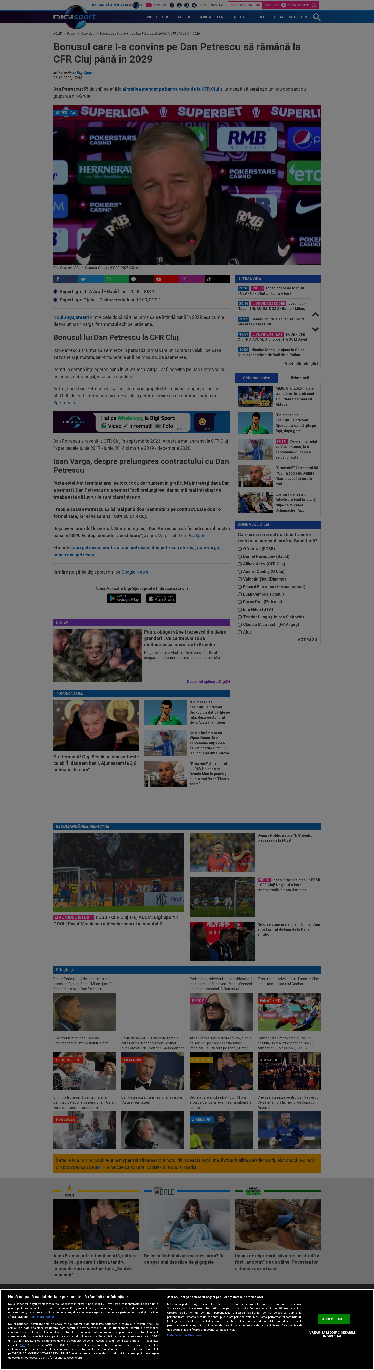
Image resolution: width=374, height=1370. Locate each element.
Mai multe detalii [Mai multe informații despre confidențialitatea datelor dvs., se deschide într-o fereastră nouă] (42, 1317)
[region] (187, 1329)
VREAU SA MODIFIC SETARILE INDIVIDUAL (332, 1334)
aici (22, 1345)
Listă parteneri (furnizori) (184, 1335)
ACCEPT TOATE (334, 1319)
